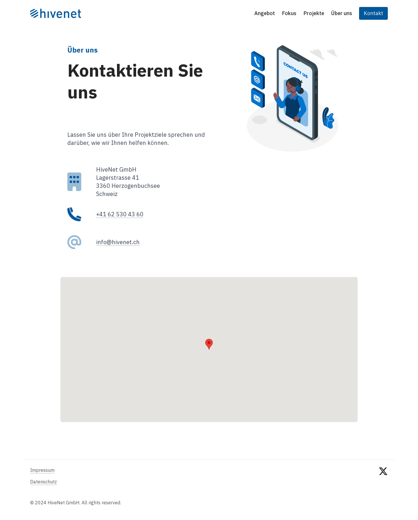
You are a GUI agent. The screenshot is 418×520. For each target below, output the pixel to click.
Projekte (313, 13)
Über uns (341, 13)
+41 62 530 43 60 (119, 214)
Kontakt (373, 13)
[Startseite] (55, 13)
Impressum (42, 470)
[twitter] (383, 486)
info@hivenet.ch (118, 242)
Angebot (264, 13)
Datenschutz (43, 482)
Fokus (289, 13)
